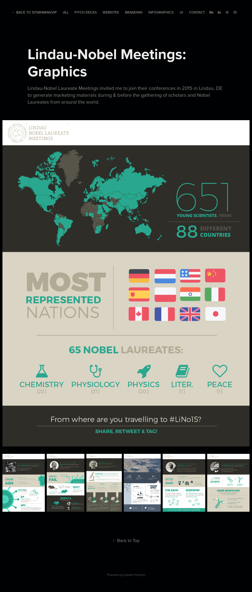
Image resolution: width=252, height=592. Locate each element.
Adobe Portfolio (134, 575)
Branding (133, 12)
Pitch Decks (86, 12)
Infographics (160, 12)
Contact (197, 12)
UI (181, 12)
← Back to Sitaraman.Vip (34, 12)
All (66, 12)
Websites (111, 12)
